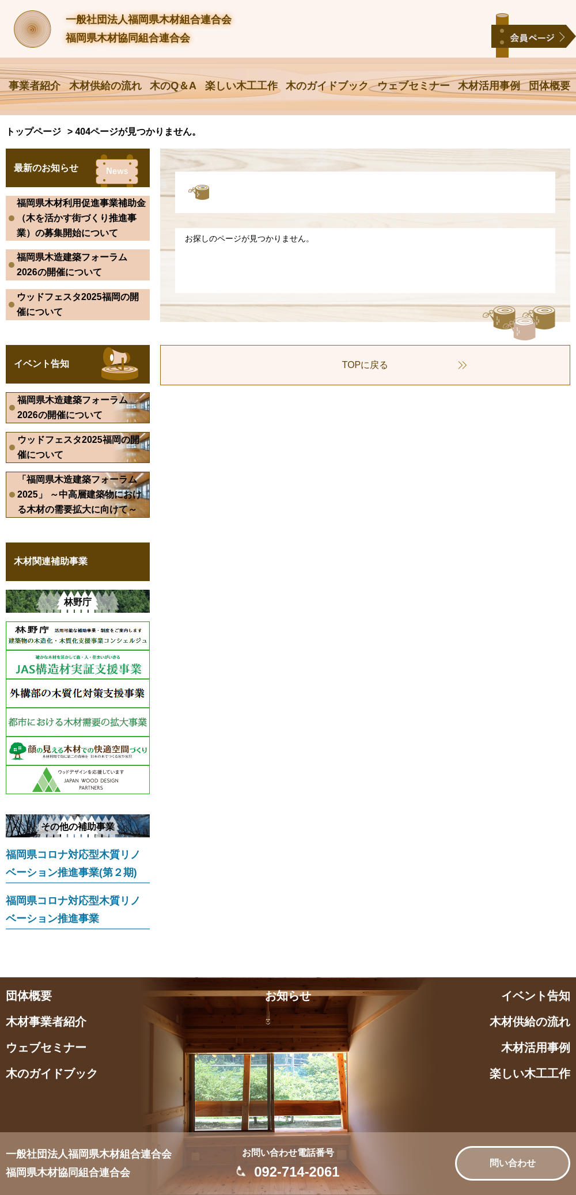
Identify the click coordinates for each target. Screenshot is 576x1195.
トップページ (33, 131)
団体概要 (549, 86)
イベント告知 (535, 995)
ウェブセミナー (413, 86)
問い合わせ (513, 1163)
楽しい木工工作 (241, 86)
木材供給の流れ (105, 86)
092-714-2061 (296, 1171)
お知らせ (288, 995)
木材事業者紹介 (46, 1021)
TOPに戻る (365, 365)
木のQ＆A (173, 86)
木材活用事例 (489, 86)
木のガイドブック (327, 86)
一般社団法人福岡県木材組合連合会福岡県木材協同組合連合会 (149, 29)
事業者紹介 (34, 86)
